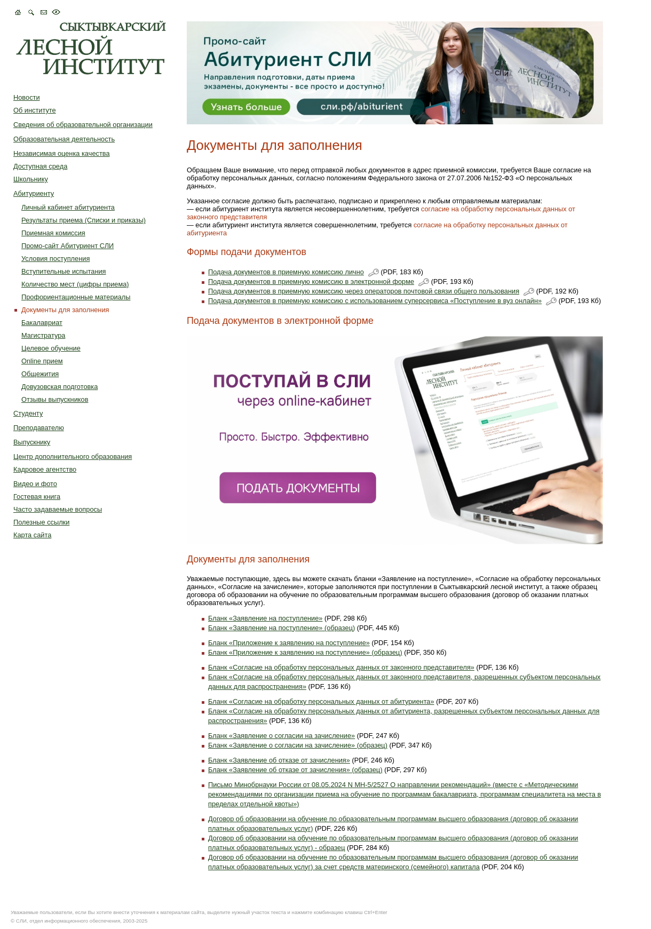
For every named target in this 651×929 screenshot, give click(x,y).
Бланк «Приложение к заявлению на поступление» (289, 643)
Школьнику (30, 179)
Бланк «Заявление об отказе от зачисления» (279, 760)
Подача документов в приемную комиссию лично (286, 272)
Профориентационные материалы (75, 297)
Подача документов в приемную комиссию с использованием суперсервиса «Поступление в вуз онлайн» (375, 301)
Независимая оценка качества (61, 153)
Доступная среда (40, 166)
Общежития (40, 374)
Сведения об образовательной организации (83, 125)
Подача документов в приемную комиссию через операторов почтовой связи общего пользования (363, 291)
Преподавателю (38, 428)
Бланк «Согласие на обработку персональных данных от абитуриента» (321, 701)
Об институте (34, 110)
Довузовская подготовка (59, 387)
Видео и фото (35, 484)
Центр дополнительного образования (72, 456)
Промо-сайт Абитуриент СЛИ (67, 246)
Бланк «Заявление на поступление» (265, 618)
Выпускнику (31, 442)
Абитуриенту (33, 193)
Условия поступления (55, 259)
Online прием (42, 361)
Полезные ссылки (41, 522)
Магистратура (43, 335)
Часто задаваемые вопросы (57, 509)
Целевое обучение (51, 348)
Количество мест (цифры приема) (75, 284)
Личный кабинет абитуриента (68, 207)
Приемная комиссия (53, 233)
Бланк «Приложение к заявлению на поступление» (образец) (305, 652)
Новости (26, 97)
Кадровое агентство (44, 469)
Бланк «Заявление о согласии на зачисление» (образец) (297, 745)
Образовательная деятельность (64, 139)
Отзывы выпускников (54, 399)
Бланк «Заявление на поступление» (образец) (281, 628)
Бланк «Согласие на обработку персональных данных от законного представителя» (341, 667)
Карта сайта (32, 535)
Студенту (28, 413)
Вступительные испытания (63, 271)
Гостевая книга (36, 497)
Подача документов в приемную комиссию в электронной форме (311, 281)
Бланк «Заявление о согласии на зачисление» (281, 736)
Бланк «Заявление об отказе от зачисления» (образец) (295, 770)
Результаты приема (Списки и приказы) (83, 220)
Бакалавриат (41, 323)
